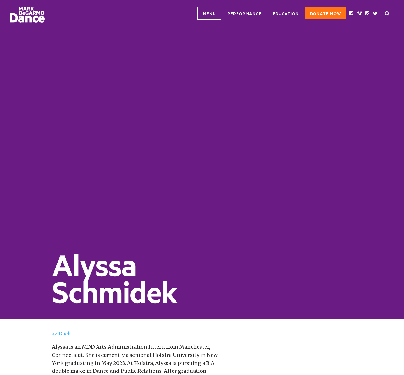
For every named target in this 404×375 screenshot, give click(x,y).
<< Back (61, 333)
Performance (244, 13)
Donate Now (325, 13)
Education (286, 13)
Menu (209, 13)
